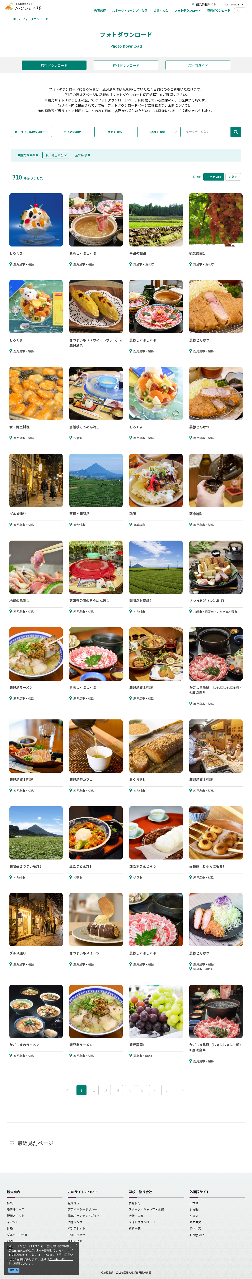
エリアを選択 (72, 132)
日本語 (194, 1203)
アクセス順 (214, 177)
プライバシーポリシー (82, 1209)
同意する (14, 1270)
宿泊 (10, 1241)
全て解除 (82, 155)
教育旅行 (134, 1203)
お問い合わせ (76, 1235)
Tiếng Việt (197, 1235)
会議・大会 (136, 1215)
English (195, 1209)
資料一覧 (134, 1228)
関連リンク (75, 1222)
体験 (10, 1228)
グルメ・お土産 (17, 1235)
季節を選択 (115, 132)
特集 (10, 1203)
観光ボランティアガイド (84, 1215)
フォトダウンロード (35, 19)
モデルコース (15, 1209)
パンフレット (76, 1228)
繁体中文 (195, 1222)
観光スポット (15, 1215)
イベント (13, 1222)
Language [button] (234, 4)
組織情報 (73, 1203)
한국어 (194, 1215)
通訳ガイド (75, 1241)
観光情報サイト (204, 4)
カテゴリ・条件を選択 (29, 132)
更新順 (233, 177)
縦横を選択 (157, 132)
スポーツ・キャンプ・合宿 (146, 1209)
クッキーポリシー (61, 1259)
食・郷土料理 (56, 155)
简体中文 (195, 1228)
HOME (12, 19)
